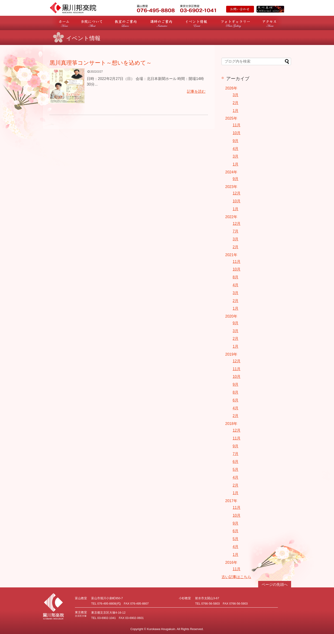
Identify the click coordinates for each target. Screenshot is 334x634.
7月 (235, 231)
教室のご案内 (125, 23)
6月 (235, 400)
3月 (235, 95)
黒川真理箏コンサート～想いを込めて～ (101, 63)
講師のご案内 (161, 23)
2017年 (231, 501)
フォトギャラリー (235, 23)
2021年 (231, 255)
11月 (237, 125)
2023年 (231, 187)
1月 (235, 111)
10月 (237, 133)
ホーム (64, 23)
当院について (92, 23)
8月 (235, 277)
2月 (235, 103)
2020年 (231, 316)
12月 (237, 193)
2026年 (231, 88)
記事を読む (196, 91)
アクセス (269, 23)
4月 (235, 149)
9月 (235, 141)
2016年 (231, 562)
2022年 (231, 217)
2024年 (231, 172)
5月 (235, 470)
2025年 (231, 118)
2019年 (231, 354)
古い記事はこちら (236, 577)
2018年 (231, 424)
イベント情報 (196, 23)
